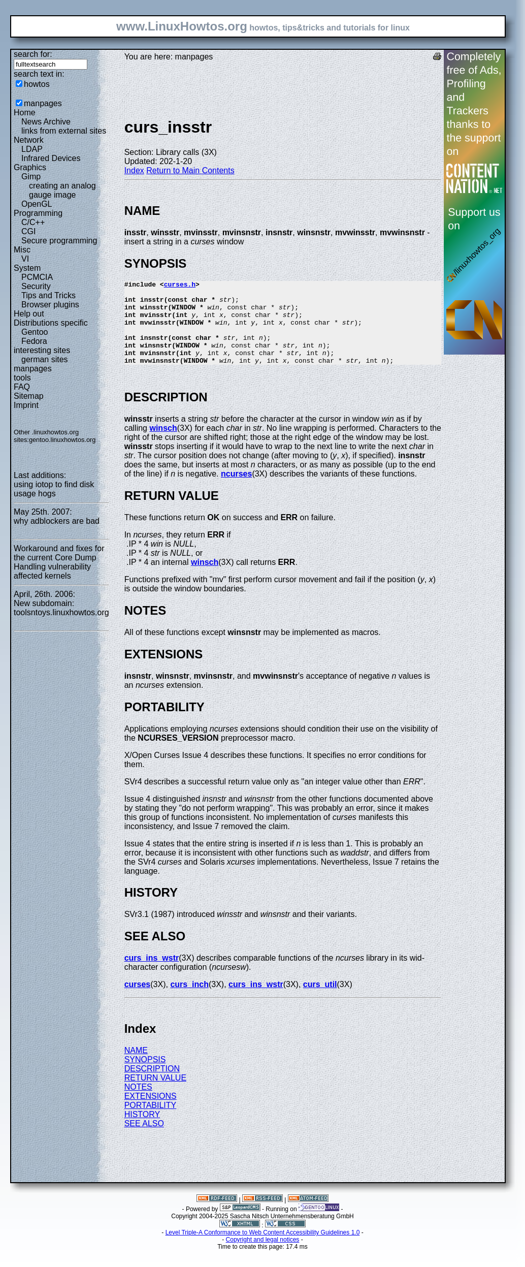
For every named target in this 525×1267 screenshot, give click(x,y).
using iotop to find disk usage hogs (54, 489)
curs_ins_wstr (151, 974)
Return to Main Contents (190, 170)
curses (137, 1001)
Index (134, 170)
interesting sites (42, 350)
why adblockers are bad (57, 521)
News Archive (46, 121)
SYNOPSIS (145, 1076)
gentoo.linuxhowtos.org (62, 440)
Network (29, 140)
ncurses (236, 490)
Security (36, 286)
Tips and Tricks (48, 295)
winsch (163, 444)
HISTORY (142, 1131)
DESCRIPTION (152, 1085)
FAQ (22, 387)
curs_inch (189, 1001)
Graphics (30, 167)
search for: (33, 54)
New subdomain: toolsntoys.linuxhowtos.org (61, 608)
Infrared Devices (51, 158)
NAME (136, 1067)
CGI (28, 231)
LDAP (32, 149)
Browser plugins (50, 304)
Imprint (26, 405)
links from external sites (63, 130)
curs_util (320, 1001)
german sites (44, 359)
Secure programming (59, 240)
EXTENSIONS (150, 1112)
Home (25, 112)
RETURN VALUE (155, 1094)
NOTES (138, 1103)
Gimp (31, 176)
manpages (43, 103)
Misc (22, 249)
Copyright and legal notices (263, 1256)
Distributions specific (51, 323)
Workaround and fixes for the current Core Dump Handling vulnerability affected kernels (59, 562)
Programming (38, 213)
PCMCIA (37, 277)
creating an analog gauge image (62, 190)
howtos (37, 84)
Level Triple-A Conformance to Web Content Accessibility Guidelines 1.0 (263, 1249)
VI (25, 259)
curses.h (179, 285)
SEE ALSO (144, 1140)
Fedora (34, 341)
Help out (29, 313)
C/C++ (33, 222)
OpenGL (36, 204)
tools (22, 377)
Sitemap (29, 396)
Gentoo (34, 332)
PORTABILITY (150, 1122)
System (27, 268)
